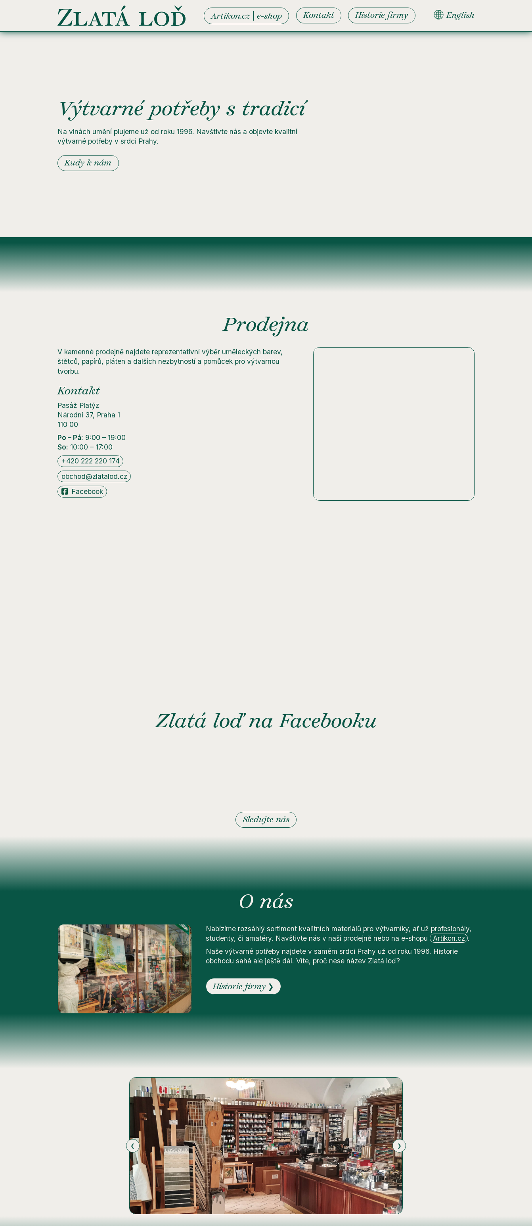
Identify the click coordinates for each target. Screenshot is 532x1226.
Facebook (82, 491)
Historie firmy (381, 16)
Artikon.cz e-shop (246, 17)
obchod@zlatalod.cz (94, 476)
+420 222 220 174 (90, 461)
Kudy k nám (88, 163)
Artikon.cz (449, 938)
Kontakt (318, 16)
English (454, 16)
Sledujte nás (266, 820)
